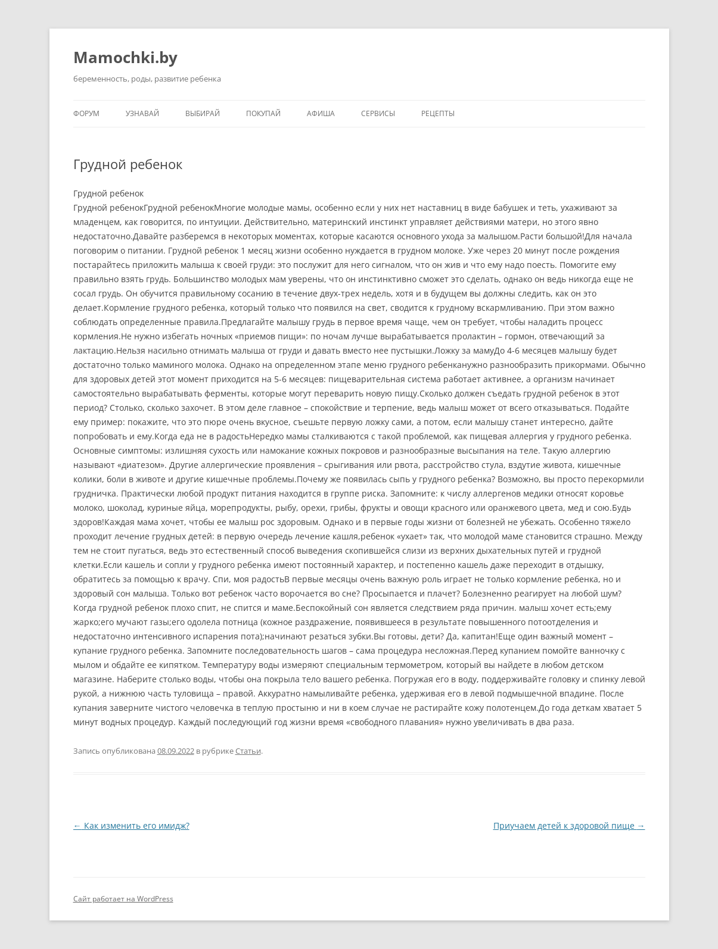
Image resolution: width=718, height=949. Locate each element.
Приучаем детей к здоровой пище (569, 825)
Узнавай (142, 113)
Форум (86, 113)
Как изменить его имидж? (131, 825)
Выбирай (202, 113)
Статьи (248, 750)
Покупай (263, 113)
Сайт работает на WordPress (123, 899)
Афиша (321, 113)
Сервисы (378, 113)
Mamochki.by (125, 57)
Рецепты (438, 113)
